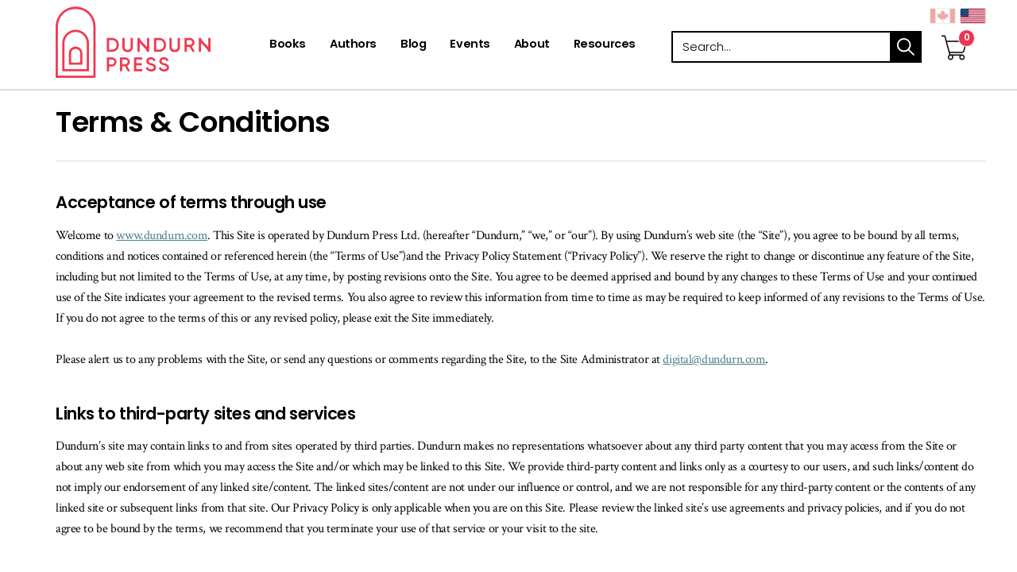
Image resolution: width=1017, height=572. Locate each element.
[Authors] (353, 45)
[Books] (287, 45)
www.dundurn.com (161, 235)
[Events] (469, 45)
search (906, 47)
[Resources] (605, 45)
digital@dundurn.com (714, 359)
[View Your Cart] (954, 31)
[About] (532, 45)
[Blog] (413, 45)
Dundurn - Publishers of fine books (161, 42)
